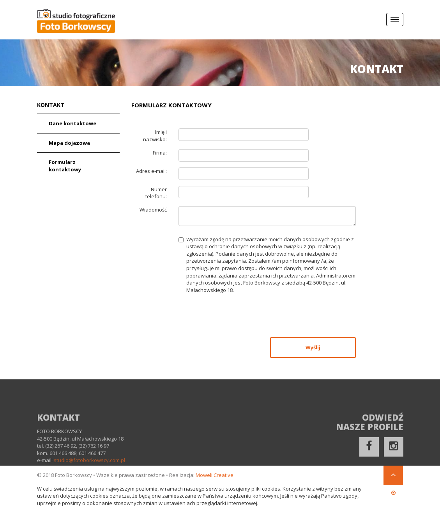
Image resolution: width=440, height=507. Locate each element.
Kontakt (50, 106)
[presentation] (237, 317)
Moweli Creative (214, 475)
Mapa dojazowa (69, 143)
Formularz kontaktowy (65, 166)
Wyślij (313, 348)
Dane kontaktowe (72, 124)
